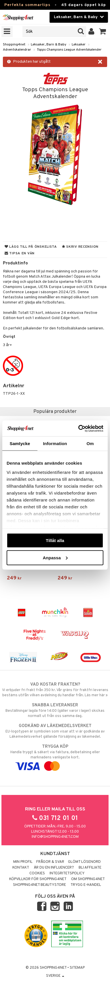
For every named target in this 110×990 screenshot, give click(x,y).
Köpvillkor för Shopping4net (38, 879)
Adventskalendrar (17, 49)
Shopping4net (14, 44)
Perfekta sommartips (27, 5)
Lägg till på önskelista (31, 247)
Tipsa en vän (20, 253)
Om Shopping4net (88, 879)
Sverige (55, 976)
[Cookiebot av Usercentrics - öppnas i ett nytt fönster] (78, 428)
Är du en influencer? (54, 867)
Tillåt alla (55, 540)
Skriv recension (80, 247)
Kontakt (20, 867)
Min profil (23, 862)
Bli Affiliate (90, 867)
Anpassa (55, 557)
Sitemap (77, 968)
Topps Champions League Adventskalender (69, 49)
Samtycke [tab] (20, 443)
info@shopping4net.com (55, 837)
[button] (103, 31)
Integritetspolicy (67, 873)
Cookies (37, 873)
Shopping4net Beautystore (39, 885)
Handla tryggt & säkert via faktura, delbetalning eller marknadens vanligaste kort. (55, 756)
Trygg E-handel (86, 885)
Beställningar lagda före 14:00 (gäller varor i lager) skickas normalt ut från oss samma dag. (55, 710)
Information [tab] (55, 443)
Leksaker (79, 44)
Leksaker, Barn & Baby (48, 44)
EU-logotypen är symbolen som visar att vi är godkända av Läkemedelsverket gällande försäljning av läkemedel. (55, 731)
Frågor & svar (50, 862)
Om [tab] (90, 443)
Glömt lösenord (84, 862)
